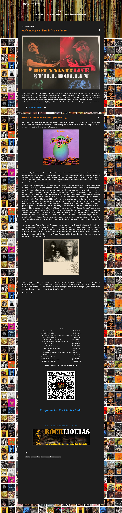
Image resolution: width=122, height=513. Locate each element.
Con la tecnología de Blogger (61, 508)
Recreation (44, 457)
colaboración (35, 457)
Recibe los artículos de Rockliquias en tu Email (61, 426)
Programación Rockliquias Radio (61, 410)
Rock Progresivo (54, 15)
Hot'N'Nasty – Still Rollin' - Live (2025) (45, 30)
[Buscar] (103, 5)
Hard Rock (39, 15)
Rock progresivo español (76, 15)
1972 (27, 457)
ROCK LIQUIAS (31, 4)
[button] (99, 30)
